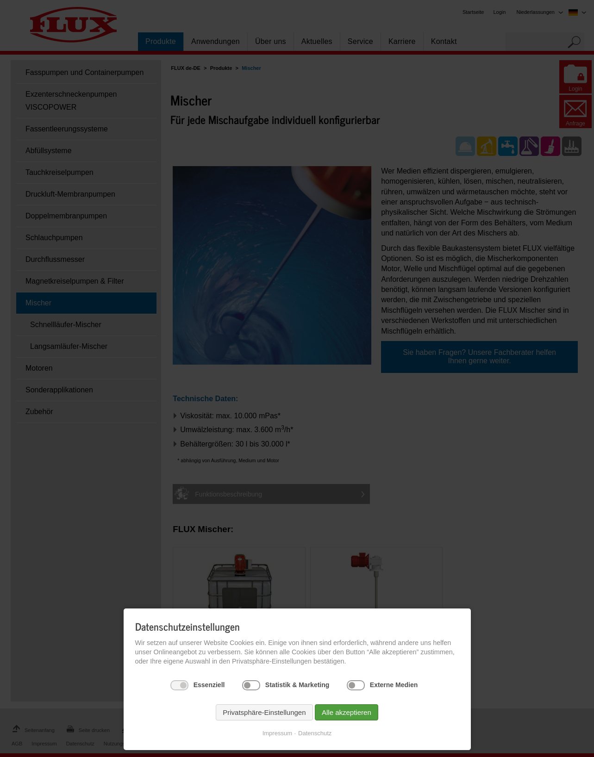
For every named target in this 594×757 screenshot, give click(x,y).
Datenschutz (314, 733)
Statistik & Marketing (297, 685)
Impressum (277, 733)
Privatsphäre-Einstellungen (264, 712)
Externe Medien (394, 685)
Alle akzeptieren (346, 712)
